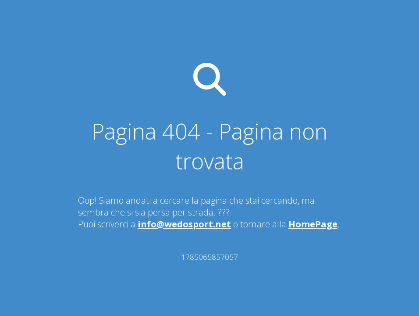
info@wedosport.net (184, 224)
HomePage (312, 224)
